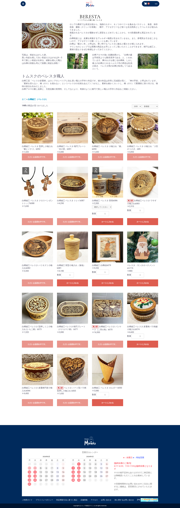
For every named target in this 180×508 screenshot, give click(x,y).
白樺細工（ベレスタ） (38, 99)
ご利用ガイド (27, 500)
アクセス (94, 500)
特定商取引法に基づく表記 (66, 500)
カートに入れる (107, 222)
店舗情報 (84, 500)
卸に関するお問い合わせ (124, 500)
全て (24, 99)
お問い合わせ (106, 500)
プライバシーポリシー (44, 500)
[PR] (147, 500)
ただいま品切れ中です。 (37, 157)
